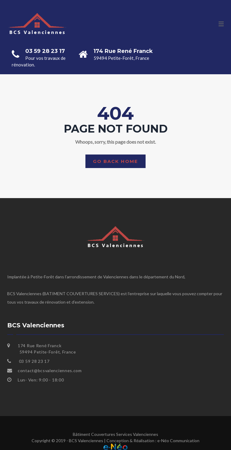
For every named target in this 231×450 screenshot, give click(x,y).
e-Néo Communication (178, 440)
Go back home (115, 161)
